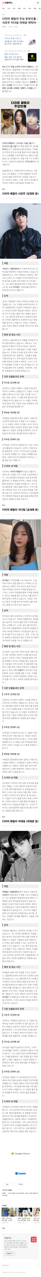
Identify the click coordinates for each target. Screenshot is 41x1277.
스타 (8, 8)
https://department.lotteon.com (15, 51)
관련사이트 (5, 1265)
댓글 (3, 1228)
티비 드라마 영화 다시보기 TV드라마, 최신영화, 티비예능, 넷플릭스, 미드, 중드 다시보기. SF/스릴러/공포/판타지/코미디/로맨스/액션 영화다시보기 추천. (16, 1245)
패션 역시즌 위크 (11, 54)
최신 (3, 8)
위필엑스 (8, 1238)
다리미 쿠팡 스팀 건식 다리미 (13, 38)
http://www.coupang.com (13, 35)
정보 (35, 8)
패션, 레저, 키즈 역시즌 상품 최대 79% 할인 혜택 (13, 58)
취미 (29, 8)
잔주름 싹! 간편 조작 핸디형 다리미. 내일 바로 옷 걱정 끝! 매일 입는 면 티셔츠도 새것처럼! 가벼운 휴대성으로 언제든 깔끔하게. (13, 43)
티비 (14, 8)
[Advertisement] (20, 1153)
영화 (19, 8)
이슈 (24, 8)
